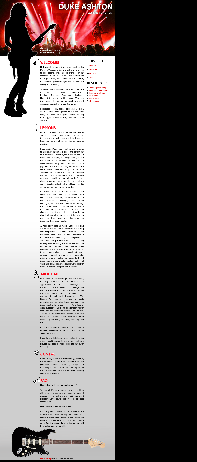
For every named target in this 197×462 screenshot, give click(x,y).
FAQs (91, 77)
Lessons (92, 65)
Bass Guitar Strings (97, 93)
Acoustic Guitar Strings (98, 90)
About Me (93, 69)
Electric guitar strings (98, 88)
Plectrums (93, 95)
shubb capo (94, 101)
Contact (92, 73)
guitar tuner (94, 98)
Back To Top (46, 458)
